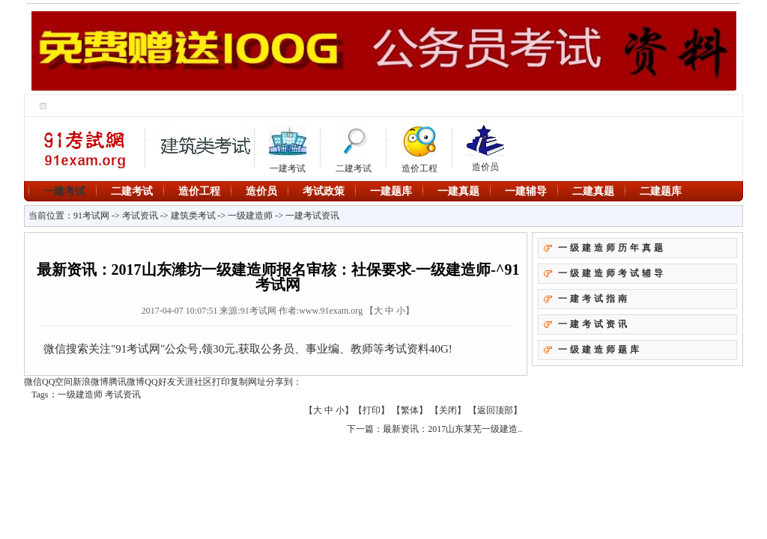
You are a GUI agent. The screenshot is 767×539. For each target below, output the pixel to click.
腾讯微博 (127, 382)
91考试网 (91, 215)
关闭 (448, 410)
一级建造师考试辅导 (612, 273)
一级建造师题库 (600, 349)
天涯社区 (194, 382)
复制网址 (248, 382)
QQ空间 (57, 382)
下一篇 (360, 429)
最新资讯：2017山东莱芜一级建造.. (452, 429)
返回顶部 (495, 410)
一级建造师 (250, 215)
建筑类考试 (193, 215)
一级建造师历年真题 (612, 248)
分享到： (284, 382)
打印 (221, 382)
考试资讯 (140, 215)
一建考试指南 (594, 298)
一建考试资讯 (312, 215)
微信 (33, 382)
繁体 (410, 410)
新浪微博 (91, 382)
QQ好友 (160, 382)
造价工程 (419, 146)
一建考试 (64, 191)
